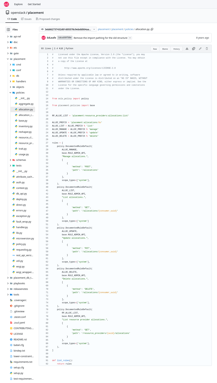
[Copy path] (152, 29)
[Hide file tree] (8, 29)
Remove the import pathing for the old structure (100, 37)
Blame (165, 49)
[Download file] (187, 49)
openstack (18, 12)
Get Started (34, 4)
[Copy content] (193, 49)
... (130, 37)
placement (36, 12)
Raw (155, 49)
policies (129, 29)
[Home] (6, 4)
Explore (18, 4)
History (176, 49)
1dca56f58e (64, 37)
